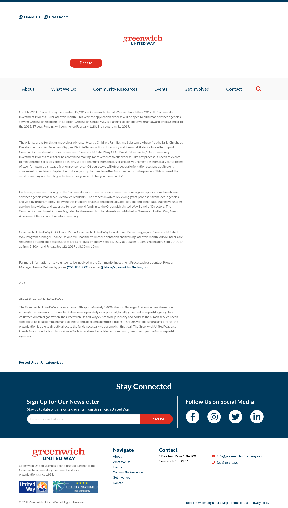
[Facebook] (192, 416)
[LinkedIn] (257, 416)
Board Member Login (200, 503)
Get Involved (121, 477)
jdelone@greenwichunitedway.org (125, 267)
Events (117, 467)
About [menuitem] (25, 43)
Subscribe (156, 419)
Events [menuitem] (161, 43)
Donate (252, 17)
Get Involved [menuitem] (198, 43)
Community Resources (128, 472)
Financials (29, 17)
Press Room (56, 17)
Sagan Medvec (42, 80)
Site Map (223, 503)
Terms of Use (240, 503)
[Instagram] (214, 416)
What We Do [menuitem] (61, 43)
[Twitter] (235, 416)
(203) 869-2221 (78, 267)
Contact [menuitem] (236, 43)
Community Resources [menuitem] (114, 43)
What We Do (122, 462)
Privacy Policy (260, 503)
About (117, 456)
